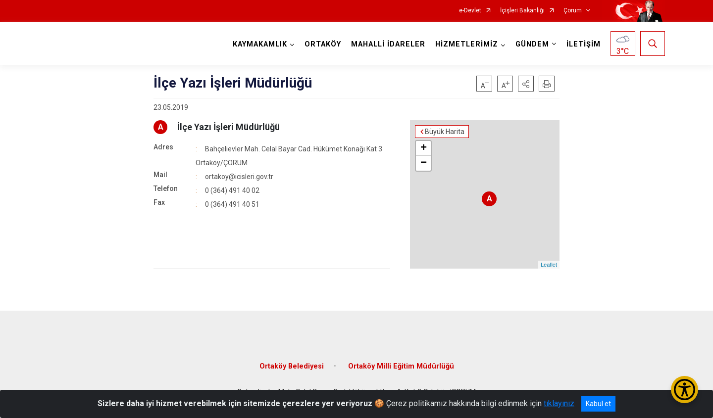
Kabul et (598, 404)
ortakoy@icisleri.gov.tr (239, 177)
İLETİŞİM (583, 44)
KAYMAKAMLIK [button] (260, 44)
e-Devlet (470, 10)
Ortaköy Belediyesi (291, 366)
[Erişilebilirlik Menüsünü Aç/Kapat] (684, 389)
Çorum (572, 10)
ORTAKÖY (323, 44)
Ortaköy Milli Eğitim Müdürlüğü (401, 366)
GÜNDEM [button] (532, 44)
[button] (526, 84)
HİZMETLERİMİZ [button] (466, 44)
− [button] (423, 163)
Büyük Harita (444, 132)
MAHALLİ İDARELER (388, 44)
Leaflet (549, 265)
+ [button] (423, 148)
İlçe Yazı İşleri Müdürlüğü (228, 127)
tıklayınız (559, 403)
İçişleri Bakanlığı (522, 10)
